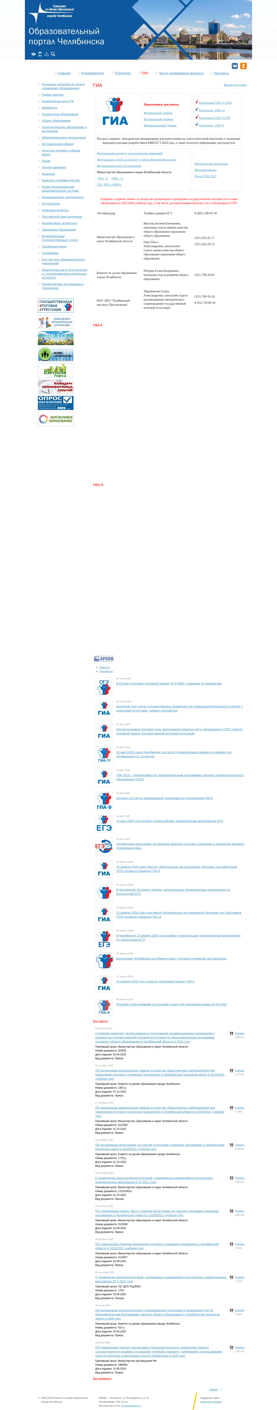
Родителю (123, 73)
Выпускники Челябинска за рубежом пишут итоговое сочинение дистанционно (171, 958)
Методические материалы (211, 163)
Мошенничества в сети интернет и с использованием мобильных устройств (65, 273)
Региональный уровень (158, 119)
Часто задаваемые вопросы (181, 73)
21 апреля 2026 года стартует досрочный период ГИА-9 (155, 981)
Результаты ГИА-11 (212, 110)
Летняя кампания (54, 167)
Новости (105, 667)
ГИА (144, 73)
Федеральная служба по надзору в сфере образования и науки (136, 159)
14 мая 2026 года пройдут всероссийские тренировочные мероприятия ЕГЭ (169, 821)
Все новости (100, 1021)
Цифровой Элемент (211, 1406)
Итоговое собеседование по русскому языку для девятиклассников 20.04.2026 (171, 1004)
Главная (64, 73)
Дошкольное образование (60, 114)
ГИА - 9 (103, 178)
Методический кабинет (58, 144)
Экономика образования (59, 229)
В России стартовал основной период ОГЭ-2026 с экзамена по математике (169, 683)
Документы (106, 671)
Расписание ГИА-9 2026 (214, 118)
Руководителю (92, 73)
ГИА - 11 (117, 178)
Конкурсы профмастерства (61, 180)
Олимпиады (50, 253)
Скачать (240, 1033)
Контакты (221, 73)
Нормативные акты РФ (58, 101)
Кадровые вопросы (55, 210)
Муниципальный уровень (160, 125)
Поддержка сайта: (210, 1402)
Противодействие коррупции (62, 216)
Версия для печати (235, 84)
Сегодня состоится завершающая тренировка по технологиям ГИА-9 (164, 798)
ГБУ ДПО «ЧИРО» (109, 184)
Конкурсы (48, 174)
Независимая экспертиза (59, 223)
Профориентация (54, 246)
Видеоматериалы (206, 170)
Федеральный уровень (158, 113)
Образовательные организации (64, 137)
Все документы (102, 1378)
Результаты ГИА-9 (211, 125)
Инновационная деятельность (63, 197)
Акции (46, 161)
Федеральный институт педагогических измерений (130, 153)
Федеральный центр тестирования (119, 166)
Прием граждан (53, 94)
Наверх (213, 1389)
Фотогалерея (51, 203)
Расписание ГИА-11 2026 (215, 102)
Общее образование (56, 120)
